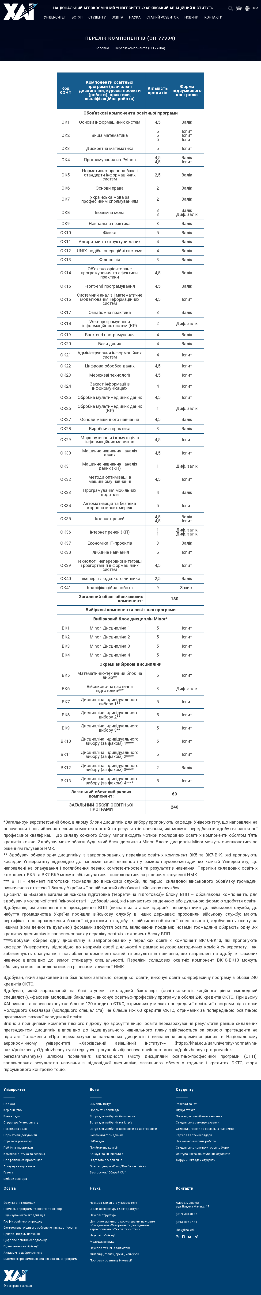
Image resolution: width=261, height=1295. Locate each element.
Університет (55, 17)
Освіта (117, 17)
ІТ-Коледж (97, 1141)
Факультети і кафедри (19, 1202)
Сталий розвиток (163, 17)
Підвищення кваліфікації (21, 1246)
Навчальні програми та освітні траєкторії (33, 1209)
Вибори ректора (15, 1178)
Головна (102, 48)
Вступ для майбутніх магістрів (111, 1122)
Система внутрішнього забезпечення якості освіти (40, 1227)
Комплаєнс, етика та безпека (24, 1154)
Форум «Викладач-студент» (195, 1160)
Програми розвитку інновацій (111, 1260)
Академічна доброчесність (23, 1252)
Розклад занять (187, 1104)
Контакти (213, 17)
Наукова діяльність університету (113, 1202)
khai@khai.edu (185, 1230)
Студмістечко (186, 1110)
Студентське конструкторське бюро (202, 1147)
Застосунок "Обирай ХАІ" (108, 1172)
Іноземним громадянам (106, 1135)
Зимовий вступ (100, 1104)
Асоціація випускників (19, 1166)
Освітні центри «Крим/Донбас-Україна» (118, 1166)
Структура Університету (21, 1122)
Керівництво (13, 1110)
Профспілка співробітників (23, 1160)
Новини (191, 17)
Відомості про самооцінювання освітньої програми (41, 1259)
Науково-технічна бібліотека (110, 1248)
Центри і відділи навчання (22, 1234)
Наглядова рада (15, 1129)
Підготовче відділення (106, 1160)
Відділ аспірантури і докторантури (114, 1209)
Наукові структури (103, 1215)
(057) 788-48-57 (186, 1214)
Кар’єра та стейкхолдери (194, 1135)
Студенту (97, 17)
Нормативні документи (20, 1135)
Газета (8, 1172)
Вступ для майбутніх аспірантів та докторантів (123, 1129)
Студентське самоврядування (197, 1122)
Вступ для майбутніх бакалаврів (112, 1116)
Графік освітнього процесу (23, 1221)
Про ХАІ (9, 1104)
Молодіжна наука (102, 1241)
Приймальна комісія (104, 1147)
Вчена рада (12, 1116)
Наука (135, 17)
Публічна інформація (18, 1147)
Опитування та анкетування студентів (203, 1154)
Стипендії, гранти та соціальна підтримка (205, 1129)
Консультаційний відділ (106, 1154)
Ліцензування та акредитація (24, 1215)
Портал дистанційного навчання (199, 1116)
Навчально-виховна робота (196, 1141)
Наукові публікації (102, 1235)
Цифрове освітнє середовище (25, 1240)
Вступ (77, 17)
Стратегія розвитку (18, 1141)
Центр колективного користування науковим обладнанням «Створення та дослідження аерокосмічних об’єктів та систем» (122, 1225)
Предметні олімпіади (105, 1110)
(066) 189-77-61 (186, 1222)
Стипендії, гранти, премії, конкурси (114, 1254)
